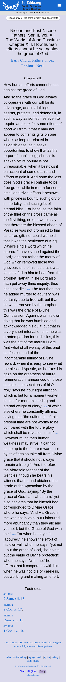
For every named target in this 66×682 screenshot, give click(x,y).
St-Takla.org (20, 13)
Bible (9, 657)
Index (49, 60)
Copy (42, 671)
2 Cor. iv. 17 (13, 609)
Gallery (55, 657)
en (37, 13)
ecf (42, 13)
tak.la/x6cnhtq (32, 675)
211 (48, 13)
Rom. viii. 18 (13, 620)
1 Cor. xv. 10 (13, 631)
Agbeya (31, 657)
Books (39, 657)
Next (40, 66)
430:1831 (8, 594)
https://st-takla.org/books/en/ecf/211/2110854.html (33, 666)
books (31, 13)
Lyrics (47, 657)
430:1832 (8, 605)
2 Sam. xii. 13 (14, 599)
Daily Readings (20, 657)
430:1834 (8, 626)
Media (29, 661)
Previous (27, 66)
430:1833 (8, 615)
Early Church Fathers (27, 60)
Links (36, 661)
